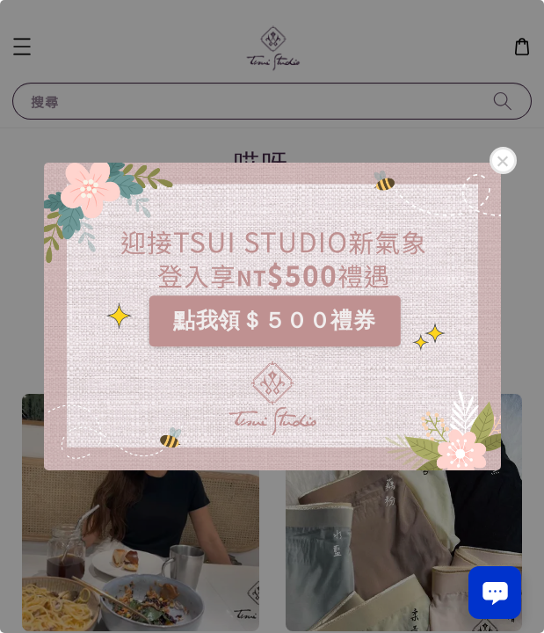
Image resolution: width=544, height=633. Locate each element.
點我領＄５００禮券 (274, 320)
